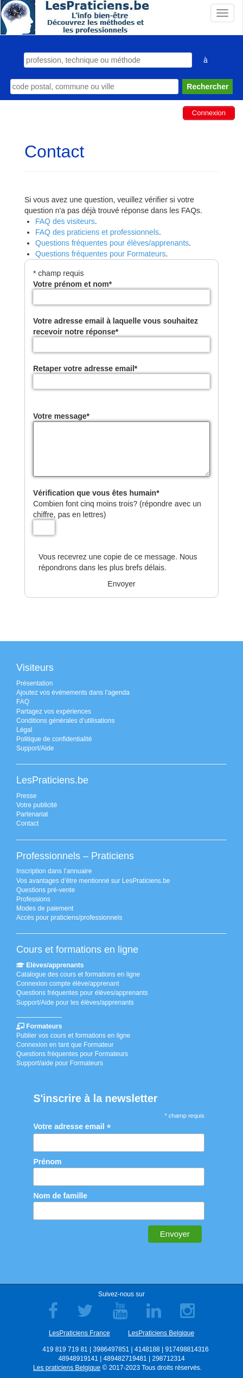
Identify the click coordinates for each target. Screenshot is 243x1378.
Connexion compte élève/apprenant (67, 983)
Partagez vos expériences (53, 711)
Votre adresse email (72, 1127)
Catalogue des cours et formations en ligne (78, 974)
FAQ (22, 702)
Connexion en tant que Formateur (64, 1045)
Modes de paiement (44, 908)
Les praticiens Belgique (66, 1368)
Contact (27, 823)
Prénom (47, 1161)
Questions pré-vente (45, 890)
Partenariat (32, 814)
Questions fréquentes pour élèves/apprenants (112, 243)
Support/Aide (35, 748)
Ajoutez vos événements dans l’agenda (73, 692)
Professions (33, 899)
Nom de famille (60, 1195)
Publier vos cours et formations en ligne (73, 1035)
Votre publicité (36, 805)
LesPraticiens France (79, 1333)
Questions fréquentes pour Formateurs (100, 253)
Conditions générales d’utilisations (65, 720)
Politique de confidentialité (54, 739)
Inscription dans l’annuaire (54, 871)
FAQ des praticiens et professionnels (97, 232)
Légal (24, 730)
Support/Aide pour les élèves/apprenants (75, 1002)
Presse (26, 796)
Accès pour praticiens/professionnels (69, 917)
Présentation (34, 683)
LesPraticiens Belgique (161, 1333)
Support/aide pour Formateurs (59, 1063)
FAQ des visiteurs (65, 221)
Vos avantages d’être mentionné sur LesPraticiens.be (93, 881)
